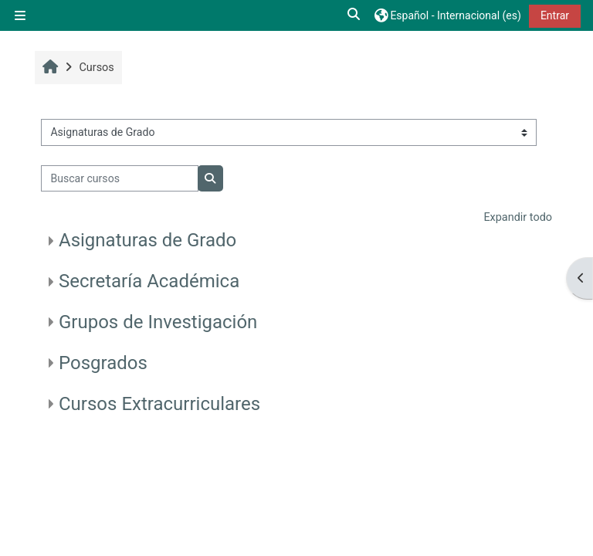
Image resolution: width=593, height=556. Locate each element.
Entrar (554, 15)
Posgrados (103, 363)
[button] (354, 15)
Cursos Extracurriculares (159, 404)
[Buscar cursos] (119, 178)
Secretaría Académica (149, 281)
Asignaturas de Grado (147, 240)
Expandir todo (517, 217)
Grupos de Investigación (158, 322)
